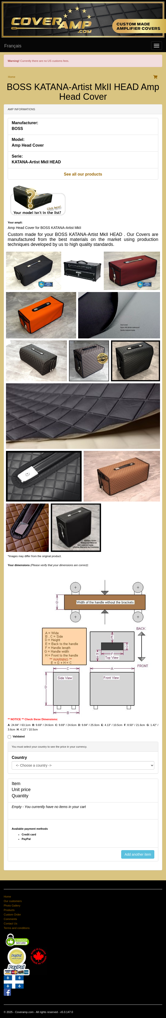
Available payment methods (30, 828)
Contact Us (10, 923)
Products (9, 910)
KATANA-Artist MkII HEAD (36, 162)
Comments (10, 918)
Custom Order (12, 914)
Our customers (13, 901)
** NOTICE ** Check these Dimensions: (33, 719)
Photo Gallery (12, 905)
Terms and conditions (17, 927)
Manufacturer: (25, 123)
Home (11, 76)
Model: (18, 139)
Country (19, 757)
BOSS (17, 128)
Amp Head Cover (28, 145)
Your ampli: (15, 222)
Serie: (17, 156)
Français (12, 45)
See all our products (83, 174)
